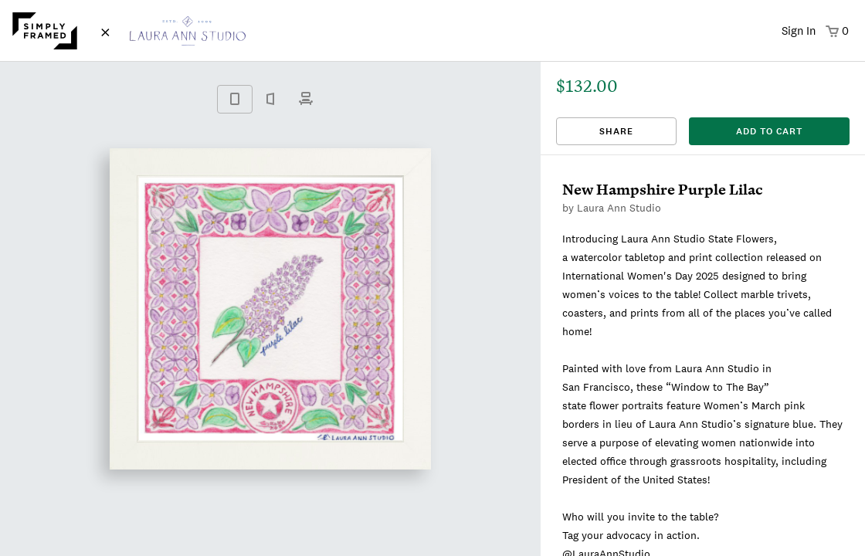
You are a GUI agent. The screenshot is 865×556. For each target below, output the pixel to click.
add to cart (769, 131)
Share (616, 131)
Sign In (799, 30)
